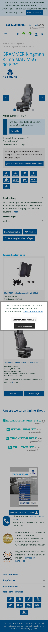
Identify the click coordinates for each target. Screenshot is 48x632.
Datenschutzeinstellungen (24, 320)
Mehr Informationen (33, 311)
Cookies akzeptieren (24, 326)
